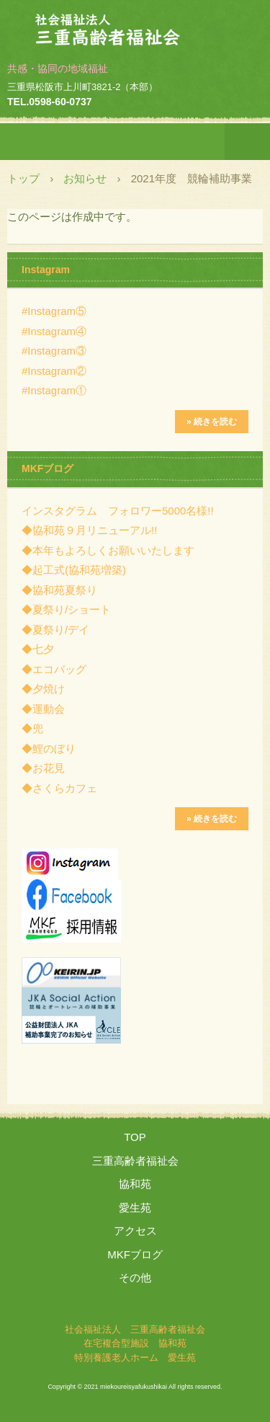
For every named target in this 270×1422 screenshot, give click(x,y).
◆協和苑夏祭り (59, 590)
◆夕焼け (43, 689)
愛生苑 (135, 1207)
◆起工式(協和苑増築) (74, 570)
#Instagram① (54, 390)
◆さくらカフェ (59, 788)
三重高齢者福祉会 (135, 1161)
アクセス (135, 1231)
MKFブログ (47, 468)
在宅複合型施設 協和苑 (135, 1343)
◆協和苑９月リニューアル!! (89, 530)
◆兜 (32, 728)
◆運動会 (43, 709)
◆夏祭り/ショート (66, 609)
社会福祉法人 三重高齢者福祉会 (135, 24)
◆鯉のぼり (49, 748)
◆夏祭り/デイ (55, 629)
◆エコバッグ (54, 669)
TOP (135, 1137)
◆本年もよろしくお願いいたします (108, 550)
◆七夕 (38, 649)
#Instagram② (54, 371)
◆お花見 (43, 768)
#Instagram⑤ (54, 311)
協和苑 (135, 1184)
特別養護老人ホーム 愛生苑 (135, 1357)
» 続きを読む (211, 422)
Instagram (46, 269)
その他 (135, 1277)
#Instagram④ (54, 331)
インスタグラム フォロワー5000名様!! (118, 511)
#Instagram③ (54, 351)
